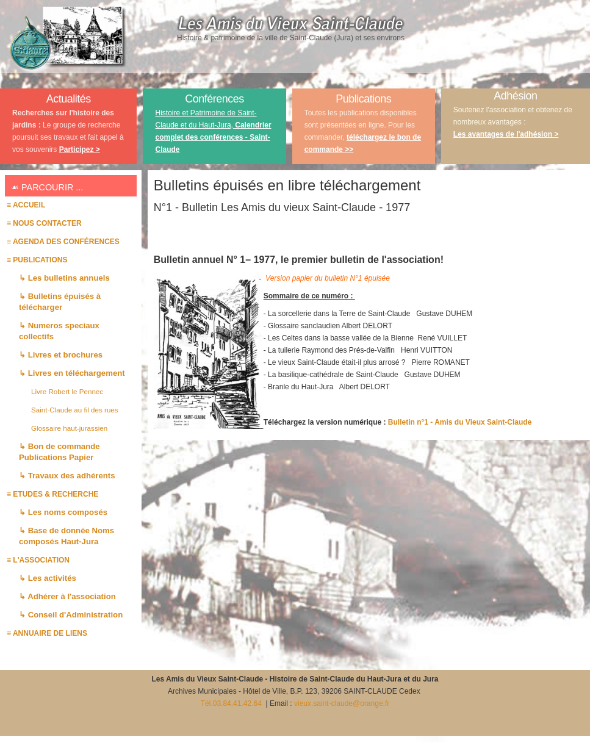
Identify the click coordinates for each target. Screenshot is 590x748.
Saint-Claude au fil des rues (74, 410)
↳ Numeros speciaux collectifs (59, 331)
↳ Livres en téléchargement (72, 373)
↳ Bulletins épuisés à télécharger (60, 302)
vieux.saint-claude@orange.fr (341, 703)
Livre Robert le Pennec (67, 391)
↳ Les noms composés (63, 512)
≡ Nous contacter (44, 223)
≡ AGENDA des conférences (63, 241)
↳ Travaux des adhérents (67, 475)
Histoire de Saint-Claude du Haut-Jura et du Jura (354, 679)
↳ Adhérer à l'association (67, 596)
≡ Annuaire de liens (47, 633)
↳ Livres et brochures (61, 354)
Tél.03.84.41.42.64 (232, 703)
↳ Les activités (47, 578)
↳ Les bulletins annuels (64, 277)
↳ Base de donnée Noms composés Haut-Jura (66, 536)
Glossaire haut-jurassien (69, 428)
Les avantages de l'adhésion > (506, 134)
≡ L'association (38, 560)
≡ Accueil (26, 205)
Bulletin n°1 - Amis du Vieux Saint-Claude (460, 422)
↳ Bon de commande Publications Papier (59, 452)
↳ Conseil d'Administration (71, 614)
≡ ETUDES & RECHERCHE (52, 494)
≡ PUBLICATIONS (37, 260)
